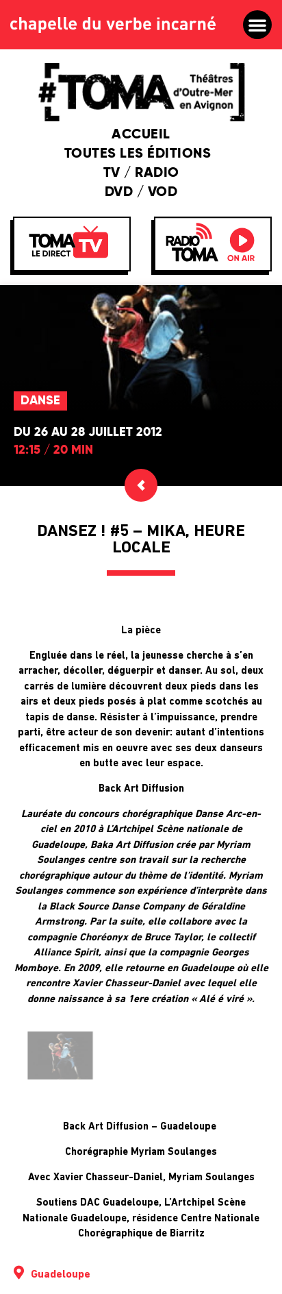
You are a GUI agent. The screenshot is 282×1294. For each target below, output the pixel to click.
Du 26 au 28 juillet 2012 (88, 432)
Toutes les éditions (141, 154)
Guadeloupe (60, 1274)
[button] (257, 24)
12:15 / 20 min (53, 450)
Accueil (141, 135)
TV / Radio (141, 173)
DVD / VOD (141, 192)
